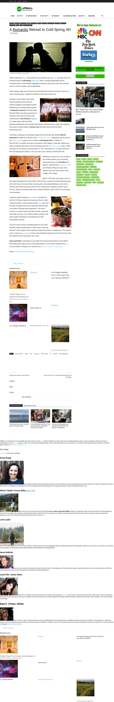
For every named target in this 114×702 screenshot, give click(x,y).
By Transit (56, 16)
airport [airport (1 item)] (78, 171)
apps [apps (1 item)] (98, 179)
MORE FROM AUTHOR (30, 405)
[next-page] (13, 431)
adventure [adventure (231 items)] (80, 164)
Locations (57, 23)
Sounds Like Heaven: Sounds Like (19, 375)
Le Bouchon (33, 197)
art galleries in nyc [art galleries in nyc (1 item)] (81, 184)
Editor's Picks (33, 23)
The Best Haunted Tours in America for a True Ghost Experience (93, 146)
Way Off (82, 16)
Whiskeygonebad (20, 252)
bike (14, 443)
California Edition (69, 16)
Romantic (20, 29)
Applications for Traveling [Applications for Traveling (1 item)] (88, 179)
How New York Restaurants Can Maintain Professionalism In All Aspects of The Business (60, 425)
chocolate (25, 233)
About (10, 1)
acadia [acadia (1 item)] (83, 158)
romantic (55, 353)
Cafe (28, 23)
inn (50, 353)
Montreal (33, 272)
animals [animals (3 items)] (87, 174)
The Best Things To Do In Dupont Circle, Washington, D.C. (19, 287)
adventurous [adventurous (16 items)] (89, 164)
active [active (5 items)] (89, 159)
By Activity (44, 16)
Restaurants (63, 23)
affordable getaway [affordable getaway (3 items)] (81, 169)
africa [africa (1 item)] (90, 169)
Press (15, 1)
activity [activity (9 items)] (79, 161)
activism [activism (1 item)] (96, 158)
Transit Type (12, 25)
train (54, 78)
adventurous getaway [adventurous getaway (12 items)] (82, 166)
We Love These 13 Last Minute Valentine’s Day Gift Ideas (57, 376)
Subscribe (24, 1)
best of (24, 78)
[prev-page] (10, 431)
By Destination (32, 16)
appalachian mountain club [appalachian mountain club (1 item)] (83, 177)
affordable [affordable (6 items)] (93, 166)
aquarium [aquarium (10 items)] (79, 182)
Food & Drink (23, 23)
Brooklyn (12, 381)
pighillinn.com (65, 165)
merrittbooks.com (43, 138)
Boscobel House (54, 146)
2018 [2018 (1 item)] (78, 158)
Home (13, 16)
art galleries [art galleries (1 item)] (100, 182)
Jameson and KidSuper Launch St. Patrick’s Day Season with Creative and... (94, 137)
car (42, 441)
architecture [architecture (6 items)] (88, 182)
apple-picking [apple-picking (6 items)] (95, 177)
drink (31, 353)
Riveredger (30, 252)
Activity (39, 23)
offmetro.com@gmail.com (18, 445)
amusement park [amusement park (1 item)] (93, 171)
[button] (102, 16)
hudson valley (44, 353)
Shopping (16, 20)
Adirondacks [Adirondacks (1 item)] (99, 161)
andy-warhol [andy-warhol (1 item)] (80, 174)
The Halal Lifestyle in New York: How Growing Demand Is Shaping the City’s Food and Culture (40, 425)
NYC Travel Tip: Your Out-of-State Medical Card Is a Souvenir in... (89, 111)
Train (18, 25)
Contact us (3, 453)
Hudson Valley (51, 23)
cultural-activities (19, 353)
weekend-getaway (63, 353)
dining (26, 353)
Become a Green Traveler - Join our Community (90, 69)
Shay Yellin (78, 114)
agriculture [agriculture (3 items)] (96, 169)
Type (21, 25)
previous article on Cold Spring (51, 246)
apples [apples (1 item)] (78, 179)
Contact (19, 1)
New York (44, 23)
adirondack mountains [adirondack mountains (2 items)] (89, 161)
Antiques (23, 20)
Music (11, 387)
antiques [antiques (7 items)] (94, 174)
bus (17, 443)
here (66, 244)
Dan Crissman (14, 33)
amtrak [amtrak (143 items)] (85, 172)
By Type (20, 16)
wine (40, 203)
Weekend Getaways (28, 25)
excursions (36, 353)
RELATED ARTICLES (16, 405)
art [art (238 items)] (94, 182)
